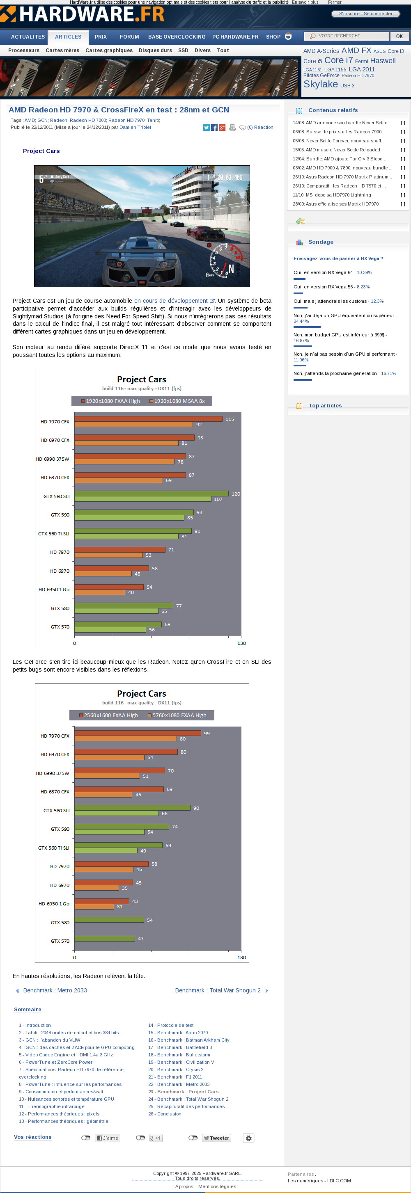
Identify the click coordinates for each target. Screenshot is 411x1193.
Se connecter (378, 13)
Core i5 (312, 61)
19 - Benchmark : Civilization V (181, 1062)
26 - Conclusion (164, 1113)
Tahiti (153, 120)
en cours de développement (174, 300)
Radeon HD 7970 (358, 75)
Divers (203, 50)
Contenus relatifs (333, 110)
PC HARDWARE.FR (235, 37)
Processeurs (23, 50)
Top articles (325, 405)
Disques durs (155, 50)
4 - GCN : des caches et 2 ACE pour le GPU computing (77, 1047)
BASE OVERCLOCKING (177, 37)
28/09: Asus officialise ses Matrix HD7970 (336, 203)
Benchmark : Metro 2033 (55, 990)
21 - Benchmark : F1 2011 (175, 1076)
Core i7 (338, 60)
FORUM (129, 37)
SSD (183, 50)
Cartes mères (62, 50)
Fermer (335, 2)
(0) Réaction (256, 127)
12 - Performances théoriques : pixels (59, 1113)
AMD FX (357, 50)
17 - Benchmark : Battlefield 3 (180, 1047)
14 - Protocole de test (170, 1025)
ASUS (380, 51)
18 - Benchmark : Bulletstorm (179, 1054)
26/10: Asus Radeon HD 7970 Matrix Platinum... (342, 176)
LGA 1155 (335, 70)
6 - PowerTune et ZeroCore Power (55, 1062)
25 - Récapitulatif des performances (186, 1106)
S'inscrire (349, 13)
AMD (30, 120)
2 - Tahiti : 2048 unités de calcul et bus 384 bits (69, 1032)
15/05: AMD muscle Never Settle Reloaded (336, 149)
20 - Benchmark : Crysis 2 (175, 1069)
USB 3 (347, 86)
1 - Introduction (35, 1025)
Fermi (361, 61)
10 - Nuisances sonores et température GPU (66, 1099)
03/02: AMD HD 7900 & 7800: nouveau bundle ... (343, 167)
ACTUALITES (28, 37)
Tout (223, 50)
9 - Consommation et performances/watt (61, 1091)
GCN (42, 120)
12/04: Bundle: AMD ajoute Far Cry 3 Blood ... (340, 158)
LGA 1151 (312, 70)
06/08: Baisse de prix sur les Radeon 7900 (337, 131)
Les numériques (305, 1180)
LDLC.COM (339, 1180)
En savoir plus (305, 2)
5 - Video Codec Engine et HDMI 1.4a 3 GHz (66, 1054)
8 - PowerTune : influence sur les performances (70, 1084)
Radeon (58, 120)
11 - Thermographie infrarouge (52, 1106)
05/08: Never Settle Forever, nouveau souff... (339, 140)
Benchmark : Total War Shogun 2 (218, 990)
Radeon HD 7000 (88, 120)
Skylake (320, 83)
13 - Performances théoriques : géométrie (63, 1121)
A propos (184, 1186)
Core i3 (396, 51)
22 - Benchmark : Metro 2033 (178, 1084)
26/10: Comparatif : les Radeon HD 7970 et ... (339, 185)
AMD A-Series (321, 51)
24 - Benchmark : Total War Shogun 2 (188, 1099)
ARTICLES (68, 37)
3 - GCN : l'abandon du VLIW (49, 1040)
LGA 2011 (362, 69)
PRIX (101, 37)
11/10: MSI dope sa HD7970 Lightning (332, 194)
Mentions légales (217, 1186)
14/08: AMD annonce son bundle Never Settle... (342, 122)
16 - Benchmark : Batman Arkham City (189, 1040)
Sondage (320, 242)
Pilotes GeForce (321, 75)
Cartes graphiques (109, 50)
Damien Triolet (135, 127)
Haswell (383, 61)
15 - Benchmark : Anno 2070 (178, 1032)
